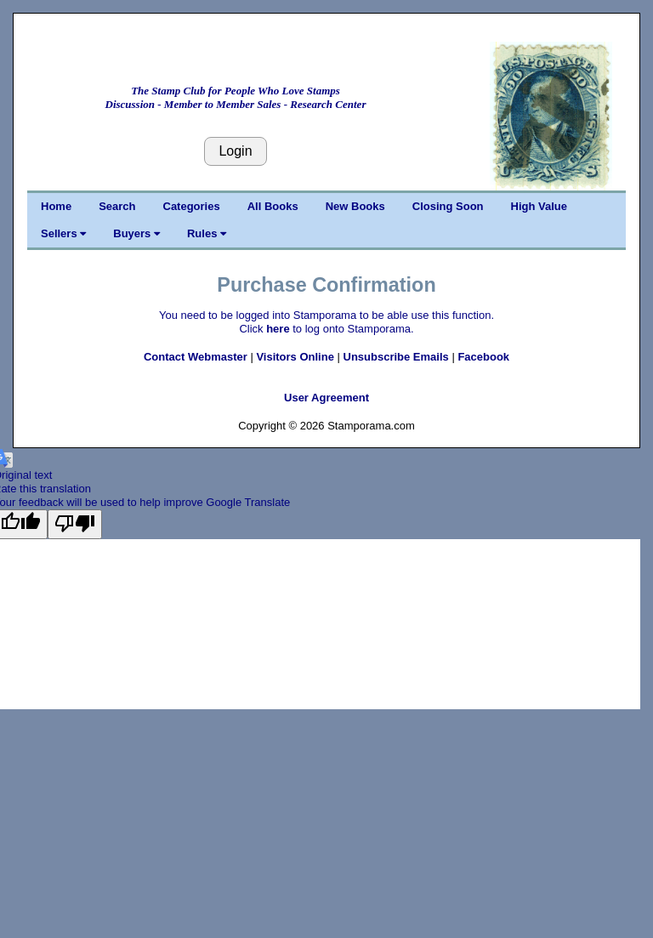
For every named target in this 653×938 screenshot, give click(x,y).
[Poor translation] (75, 523)
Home (56, 206)
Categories (191, 206)
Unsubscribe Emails (396, 356)
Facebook (483, 356)
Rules (206, 233)
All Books (272, 206)
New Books (355, 206)
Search (117, 206)
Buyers (136, 233)
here (277, 328)
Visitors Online (295, 356)
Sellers (63, 233)
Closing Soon (448, 206)
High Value (539, 206)
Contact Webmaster (195, 356)
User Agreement (326, 397)
